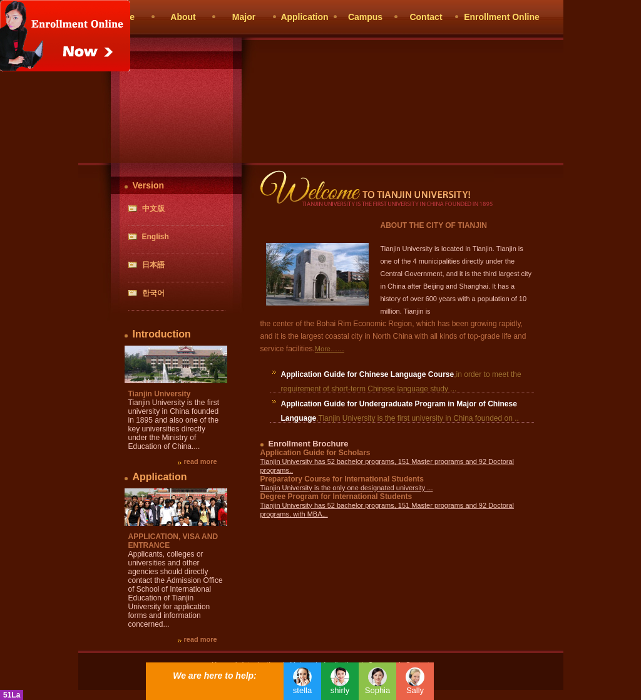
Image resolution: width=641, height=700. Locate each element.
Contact (425, 17)
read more (200, 461)
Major (243, 17)
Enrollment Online (502, 17)
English (155, 236)
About (182, 17)
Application (304, 17)
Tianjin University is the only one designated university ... (346, 488)
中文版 (153, 208)
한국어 (153, 293)
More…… (329, 349)
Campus (365, 17)
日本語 (153, 264)
